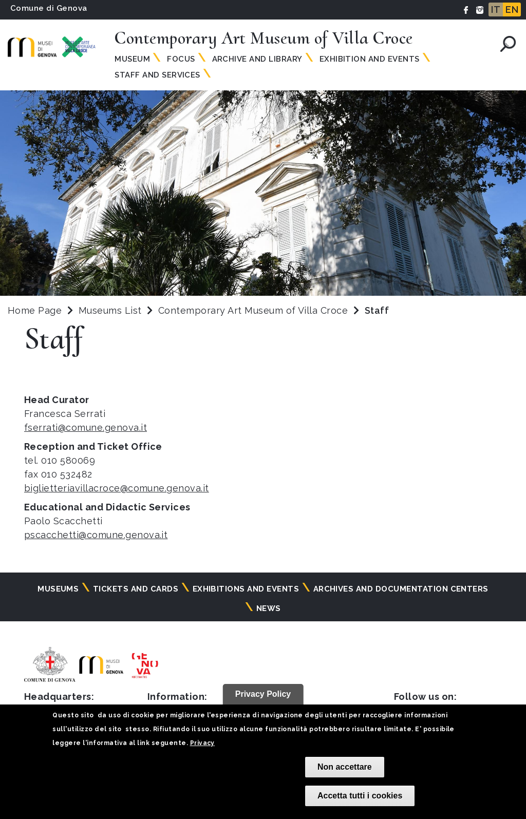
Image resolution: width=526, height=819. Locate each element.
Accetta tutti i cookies (359, 795)
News (268, 608)
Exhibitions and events (246, 589)
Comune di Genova (48, 8)
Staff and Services (157, 75)
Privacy (202, 743)
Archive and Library (257, 59)
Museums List (110, 310)
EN (511, 9)
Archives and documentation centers (401, 589)
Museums (58, 589)
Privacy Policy (263, 694)
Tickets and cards (135, 589)
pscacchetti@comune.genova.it (95, 534)
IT (495, 9)
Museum (132, 59)
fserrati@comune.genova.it (85, 427)
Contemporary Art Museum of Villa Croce (254, 310)
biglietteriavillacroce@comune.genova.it (116, 488)
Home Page (35, 310)
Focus (181, 59)
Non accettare (344, 767)
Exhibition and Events (370, 59)
